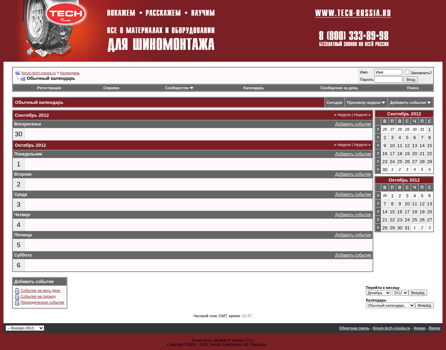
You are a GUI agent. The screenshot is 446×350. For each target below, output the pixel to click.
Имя (363, 72)
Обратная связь (354, 328)
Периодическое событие (42, 302)
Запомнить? (418, 73)
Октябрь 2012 (404, 180)
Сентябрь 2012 (404, 113)
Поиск (413, 88)
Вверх (434, 328)
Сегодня (335, 102)
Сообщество (179, 88)
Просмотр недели (364, 102)
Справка (111, 88)
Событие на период (38, 296)
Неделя (342, 115)
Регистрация (49, 88)
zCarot (273, 344)
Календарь (70, 73)
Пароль (366, 79)
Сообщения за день (339, 88)
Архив (419, 328)
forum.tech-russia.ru (39, 73)
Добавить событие (408, 102)
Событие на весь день (40, 290)
